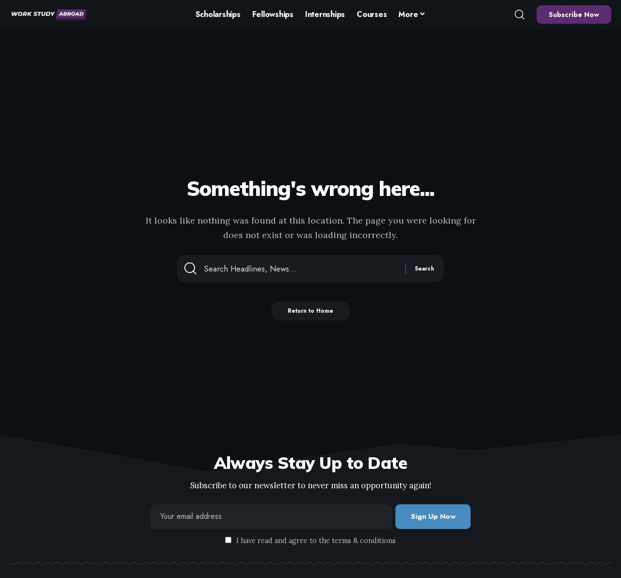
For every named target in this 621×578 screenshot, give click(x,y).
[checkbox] (228, 540)
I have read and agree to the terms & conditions (316, 541)
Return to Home (310, 314)
